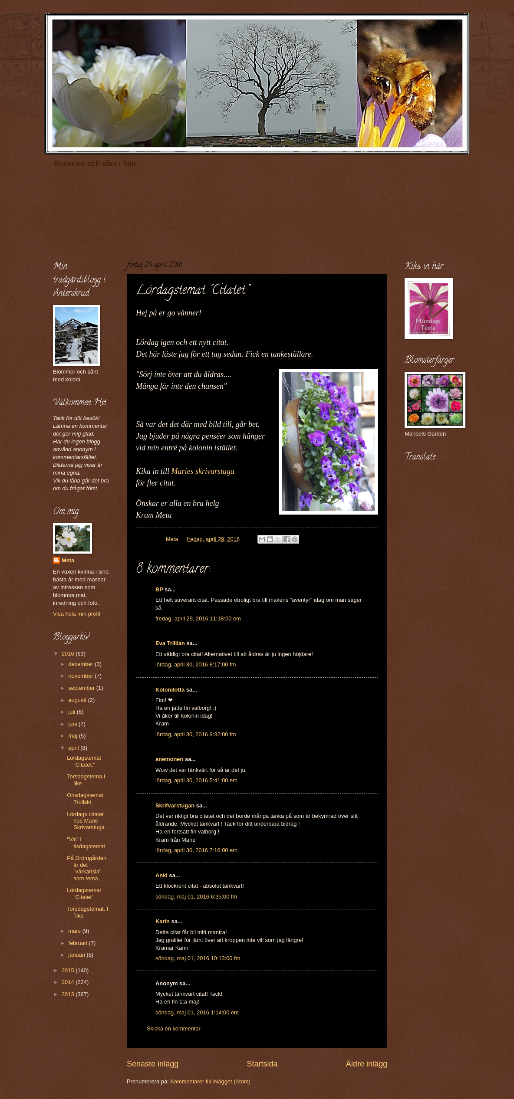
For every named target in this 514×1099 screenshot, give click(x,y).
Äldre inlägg (366, 1064)
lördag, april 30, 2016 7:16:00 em (196, 850)
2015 (69, 970)
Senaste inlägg (152, 1064)
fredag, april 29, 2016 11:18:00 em (198, 618)
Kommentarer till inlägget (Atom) (210, 1081)
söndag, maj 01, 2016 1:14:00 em (197, 1012)
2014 (69, 982)
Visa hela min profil (76, 613)
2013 (69, 994)
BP (159, 589)
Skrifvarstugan (174, 805)
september (82, 688)
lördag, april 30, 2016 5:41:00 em (196, 780)
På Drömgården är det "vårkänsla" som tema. (86, 868)
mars (75, 931)
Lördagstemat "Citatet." (84, 761)
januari (77, 954)
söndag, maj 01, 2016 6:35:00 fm (196, 896)
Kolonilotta (170, 689)
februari (78, 943)
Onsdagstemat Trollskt (85, 798)
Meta (68, 560)
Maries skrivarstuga (204, 471)
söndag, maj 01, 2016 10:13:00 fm (197, 958)
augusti (78, 700)
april (74, 748)
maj (73, 735)
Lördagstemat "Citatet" (84, 893)
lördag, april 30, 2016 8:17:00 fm (195, 664)
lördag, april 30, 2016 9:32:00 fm (195, 734)
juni (73, 724)
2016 (69, 653)
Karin (162, 921)
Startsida (262, 1064)
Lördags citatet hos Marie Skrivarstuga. (86, 821)
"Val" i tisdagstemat (86, 842)
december (81, 664)
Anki (161, 875)
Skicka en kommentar (174, 1028)
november (81, 676)
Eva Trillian (170, 643)
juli (72, 712)
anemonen (169, 759)
